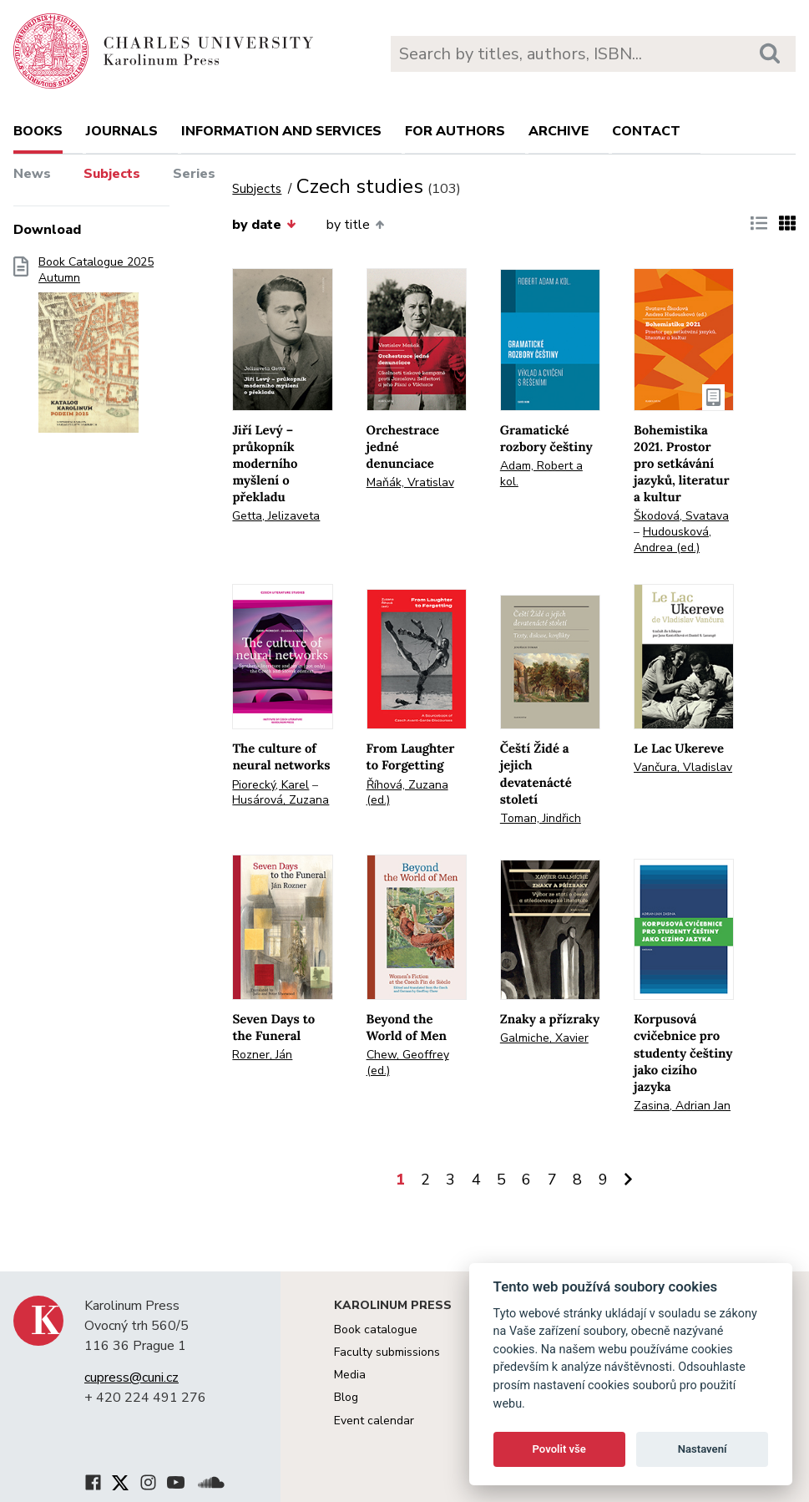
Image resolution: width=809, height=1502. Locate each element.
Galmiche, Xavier (544, 1038)
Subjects (111, 174)
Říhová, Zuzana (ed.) (407, 793)
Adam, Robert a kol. (541, 474)
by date (264, 225)
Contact (646, 131)
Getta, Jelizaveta (276, 516)
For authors (455, 131)
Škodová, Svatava (681, 516)
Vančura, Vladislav (683, 767)
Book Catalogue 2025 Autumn (96, 350)
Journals (122, 131)
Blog (346, 1397)
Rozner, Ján (262, 1055)
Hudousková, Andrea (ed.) (672, 540)
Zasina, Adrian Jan (682, 1106)
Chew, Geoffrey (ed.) (408, 1062)
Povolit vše (559, 1449)
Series (194, 174)
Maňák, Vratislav (410, 482)
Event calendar (374, 1420)
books (38, 131)
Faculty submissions (387, 1352)
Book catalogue (375, 1329)
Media (350, 1375)
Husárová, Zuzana (280, 800)
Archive (558, 131)
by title (355, 225)
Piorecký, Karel (270, 785)
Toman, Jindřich (540, 818)
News (32, 174)
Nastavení (702, 1449)
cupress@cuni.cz (131, 1377)
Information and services (281, 131)
